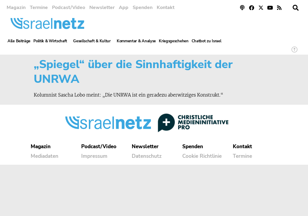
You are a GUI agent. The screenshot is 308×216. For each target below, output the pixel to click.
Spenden (142, 7)
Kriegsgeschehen (174, 41)
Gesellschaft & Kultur (93, 41)
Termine (39, 7)
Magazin (16, 7)
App (123, 7)
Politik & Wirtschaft (51, 41)
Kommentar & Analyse (136, 41)
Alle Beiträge (19, 41)
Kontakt (165, 7)
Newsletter (102, 7)
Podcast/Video (68, 7)
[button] (296, 8)
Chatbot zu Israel (206, 41)
